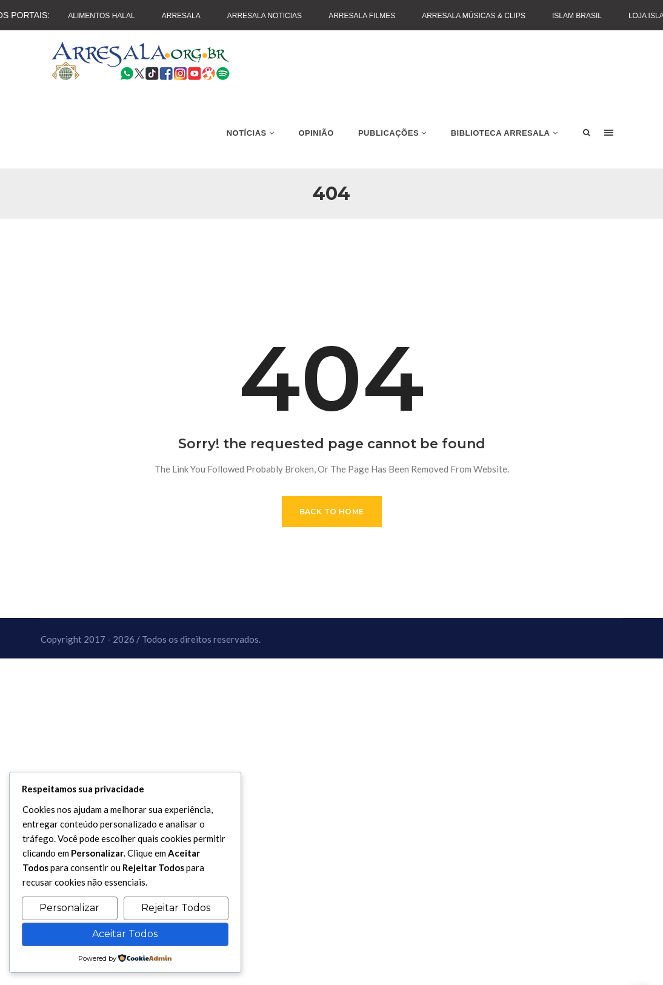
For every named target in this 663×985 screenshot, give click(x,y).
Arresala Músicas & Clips (473, 16)
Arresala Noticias (264, 16)
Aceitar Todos (125, 934)
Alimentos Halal (101, 16)
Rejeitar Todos (175, 908)
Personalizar (69, 908)
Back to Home (331, 511)
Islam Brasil (577, 16)
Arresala (181, 16)
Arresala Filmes (361, 16)
